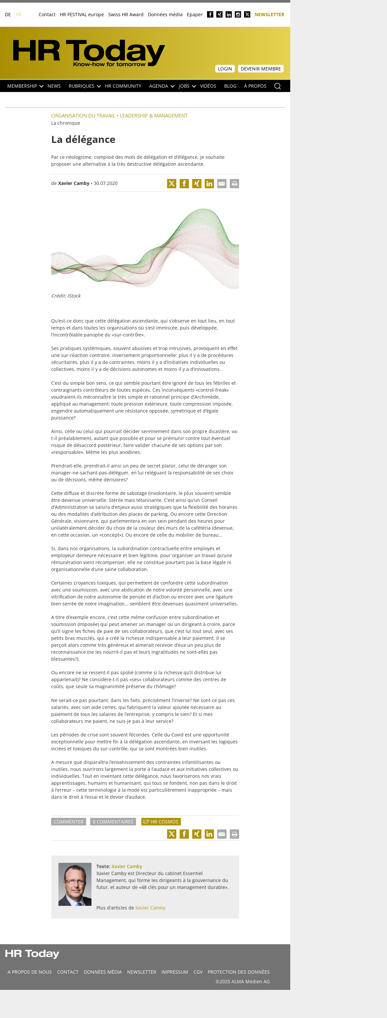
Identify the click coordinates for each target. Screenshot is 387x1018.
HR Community (123, 86)
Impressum (174, 972)
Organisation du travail (83, 115)
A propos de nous (30, 972)
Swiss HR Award (126, 14)
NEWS (54, 86)
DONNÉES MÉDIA (103, 972)
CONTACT (68, 972)
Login (225, 69)
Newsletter (269, 14)
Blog (230, 86)
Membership (25, 86)
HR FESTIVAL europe (82, 14)
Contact (47, 14)
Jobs (187, 86)
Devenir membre (261, 69)
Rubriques (85, 86)
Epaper (195, 14)
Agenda (162, 86)
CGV (198, 972)
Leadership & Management (154, 115)
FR (18, 14)
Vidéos (208, 86)
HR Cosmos (164, 822)
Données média (165, 14)
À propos (255, 86)
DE (8, 14)
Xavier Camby (73, 183)
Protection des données (239, 972)
